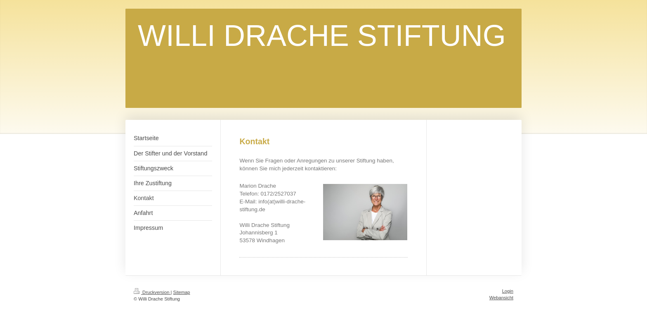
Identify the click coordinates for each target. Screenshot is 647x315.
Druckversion (152, 292)
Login (507, 291)
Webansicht (501, 297)
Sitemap (181, 292)
